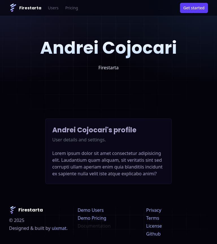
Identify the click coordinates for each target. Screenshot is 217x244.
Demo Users (91, 210)
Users (53, 7)
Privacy (153, 210)
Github (153, 234)
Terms (152, 218)
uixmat (59, 228)
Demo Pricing (92, 218)
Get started (194, 7)
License (154, 226)
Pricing (71, 7)
